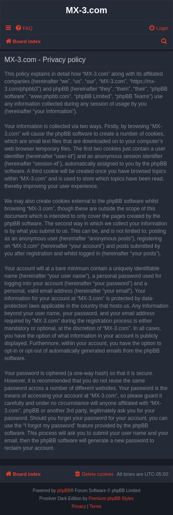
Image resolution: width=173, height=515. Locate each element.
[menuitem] (23, 28)
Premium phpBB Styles (111, 498)
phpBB (63, 490)
